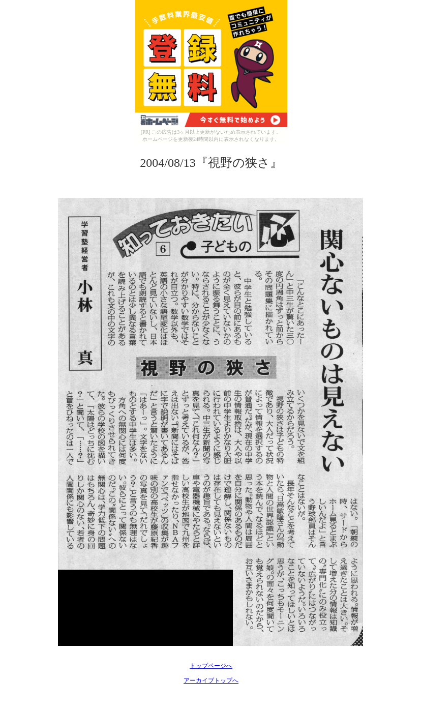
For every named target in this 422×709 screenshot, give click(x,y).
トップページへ (211, 665)
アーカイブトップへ (211, 680)
